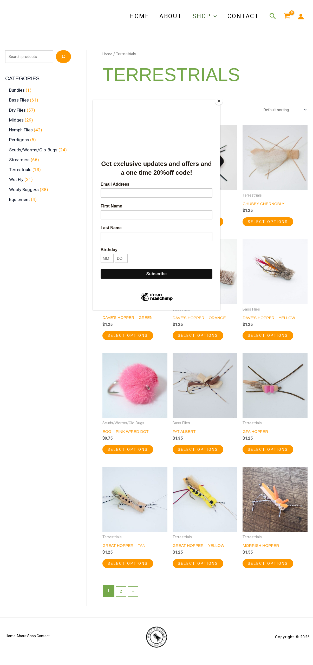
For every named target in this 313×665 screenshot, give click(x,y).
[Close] (219, 101)
